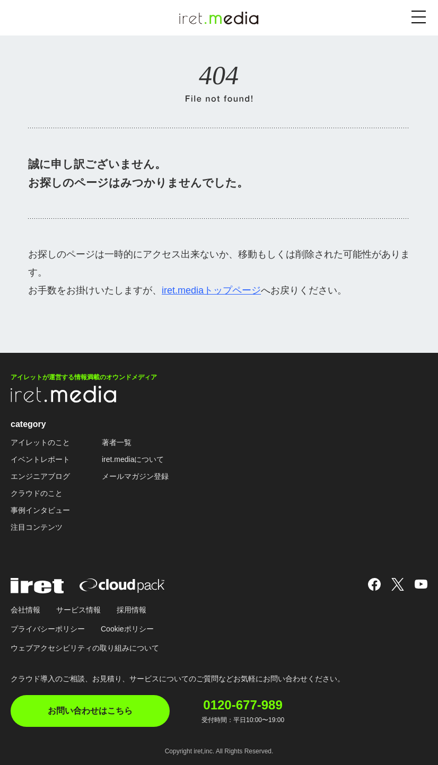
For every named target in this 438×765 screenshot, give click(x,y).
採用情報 (131, 610)
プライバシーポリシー (48, 629)
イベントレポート (40, 459)
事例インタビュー (40, 510)
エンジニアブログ (40, 476)
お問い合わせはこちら (90, 710)
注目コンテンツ (37, 527)
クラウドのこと (37, 493)
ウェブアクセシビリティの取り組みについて (85, 648)
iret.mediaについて (133, 459)
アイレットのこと (40, 442)
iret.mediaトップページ (211, 290)
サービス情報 (78, 610)
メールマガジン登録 (135, 476)
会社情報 (25, 610)
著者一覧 (117, 442)
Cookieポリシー (127, 629)
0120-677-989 (242, 705)
